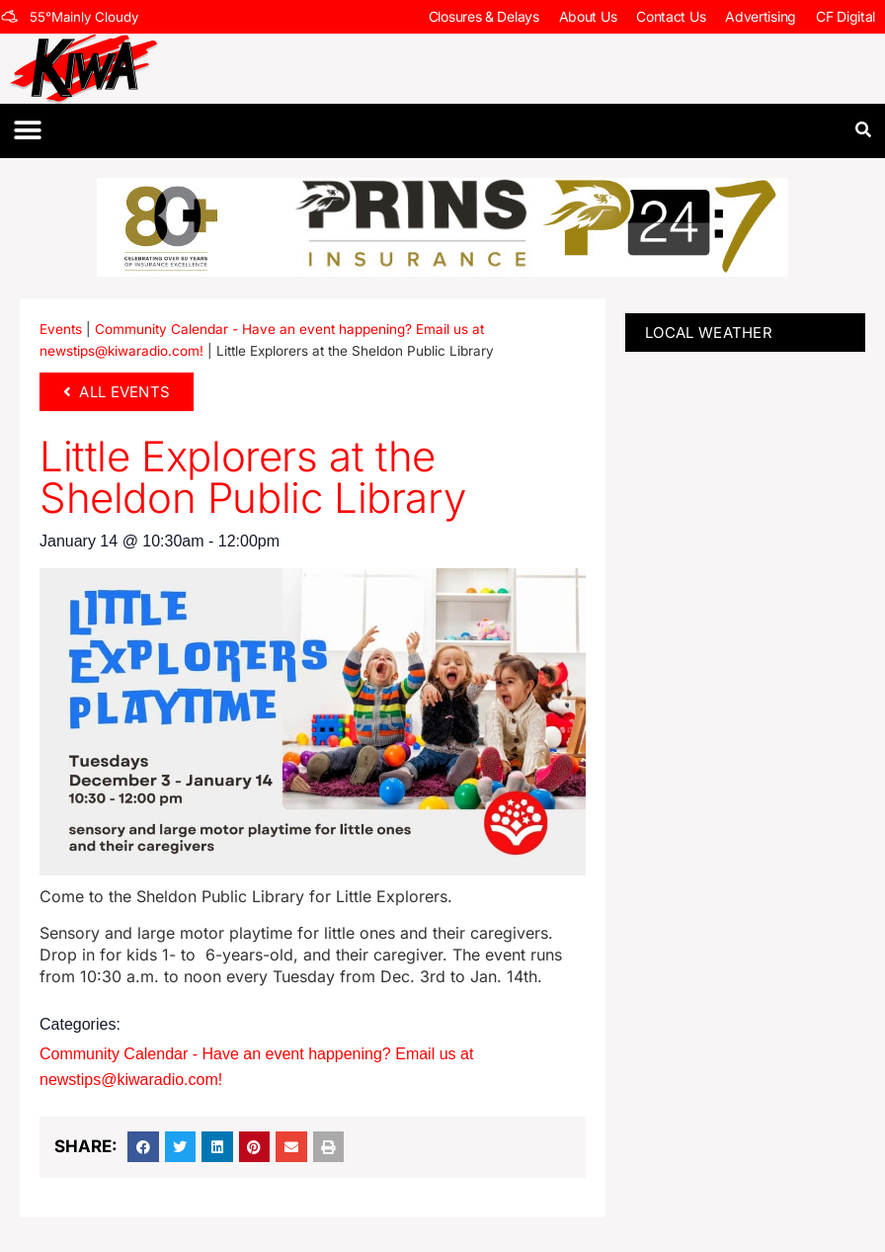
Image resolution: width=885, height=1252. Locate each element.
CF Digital (845, 16)
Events (61, 329)
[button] (27, 131)
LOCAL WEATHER (708, 332)
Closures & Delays (484, 16)
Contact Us (670, 16)
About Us (588, 16)
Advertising (760, 16)
